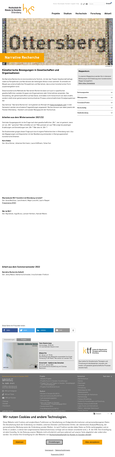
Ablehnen (20, 442)
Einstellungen (54, 442)
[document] (57, 427)
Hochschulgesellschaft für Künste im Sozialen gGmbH (70, 435)
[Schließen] (111, 414)
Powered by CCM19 (57, 454)
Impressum (49, 450)
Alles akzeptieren (92, 442)
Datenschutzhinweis (62, 450)
